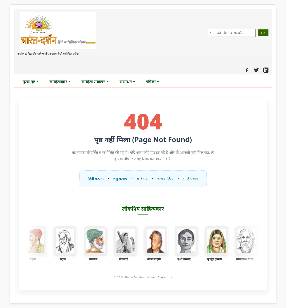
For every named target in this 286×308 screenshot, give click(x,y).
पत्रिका (152, 81)
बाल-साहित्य (165, 178)
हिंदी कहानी (96, 178)
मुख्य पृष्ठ (30, 81)
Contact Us (165, 277)
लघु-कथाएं (120, 178)
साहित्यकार (59, 81)
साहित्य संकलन (94, 81)
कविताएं (142, 178)
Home (151, 277)
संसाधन (127, 81)
